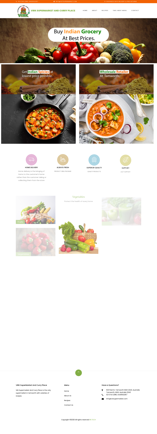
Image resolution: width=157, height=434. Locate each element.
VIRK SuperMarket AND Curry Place (53, 10)
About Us (67, 396)
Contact (135, 10)
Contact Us (68, 405)
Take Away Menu (120, 10)
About (94, 10)
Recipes (105, 10)
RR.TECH (93, 420)
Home (85, 10)
